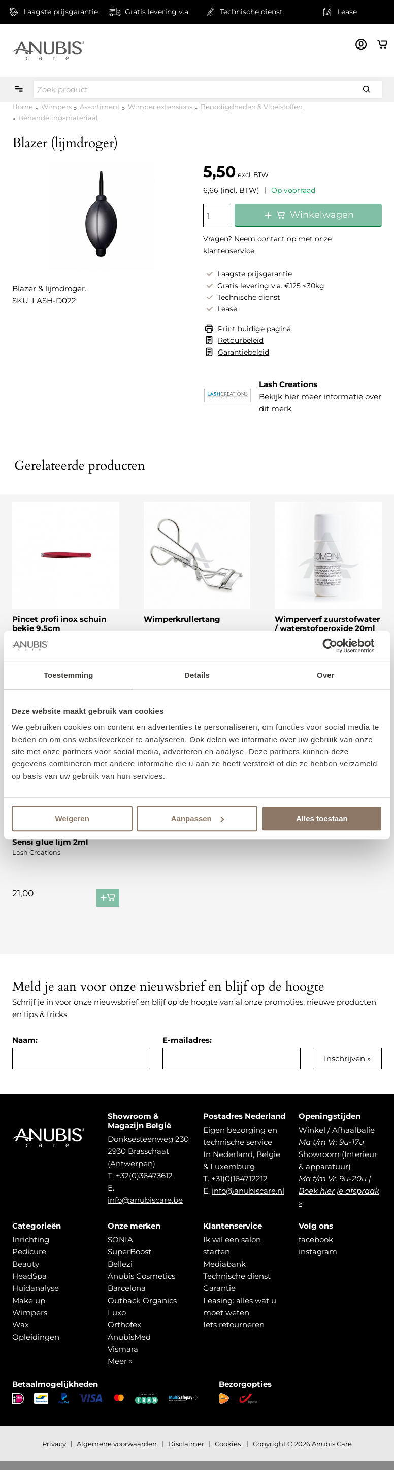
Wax (20, 1334)
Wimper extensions (160, 106)
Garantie (219, 1297)
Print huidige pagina (254, 328)
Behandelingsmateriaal (58, 118)
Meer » (120, 1370)
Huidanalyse (35, 1297)
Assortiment (100, 106)
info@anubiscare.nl (248, 1200)
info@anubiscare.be (145, 1209)
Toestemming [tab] (68, 675)
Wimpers (56, 106)
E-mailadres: (187, 1049)
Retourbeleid (241, 340)
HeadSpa (29, 1285)
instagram (318, 1261)
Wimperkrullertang (182, 619)
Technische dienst (237, 1285)
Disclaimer (186, 1453)
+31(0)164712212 (239, 1188)
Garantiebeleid (243, 352)
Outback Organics (142, 1309)
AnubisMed (129, 1346)
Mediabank (224, 1273)
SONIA (120, 1248)
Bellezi (120, 1273)
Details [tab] (197, 675)
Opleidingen (35, 1346)
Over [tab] (326, 675)
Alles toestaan (322, 818)
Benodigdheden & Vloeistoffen (252, 106)
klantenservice (228, 250)
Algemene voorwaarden (117, 1453)
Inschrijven (344, 1067)
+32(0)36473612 (144, 1184)
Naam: (25, 1049)
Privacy (54, 1453)
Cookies (228, 1453)
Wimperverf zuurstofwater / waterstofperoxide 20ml (327, 623)
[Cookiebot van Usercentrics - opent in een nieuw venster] (337, 645)
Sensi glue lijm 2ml (50, 842)
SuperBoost (129, 1261)
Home (22, 106)
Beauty (25, 1273)
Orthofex (124, 1334)
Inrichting (30, 1248)
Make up (28, 1309)
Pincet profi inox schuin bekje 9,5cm (59, 623)
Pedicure (29, 1261)
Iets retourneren (234, 1334)
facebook (316, 1248)
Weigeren (72, 818)
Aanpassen (197, 818)
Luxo (117, 1321)
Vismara (123, 1358)
